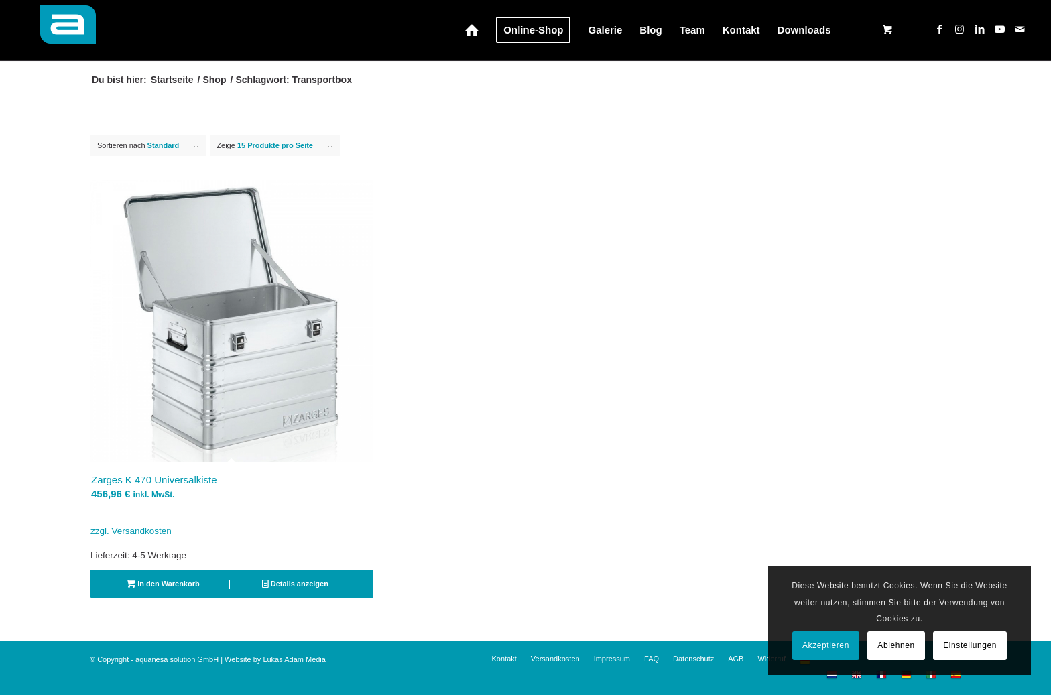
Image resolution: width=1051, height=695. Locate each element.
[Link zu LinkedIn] (980, 29)
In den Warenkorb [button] (163, 583)
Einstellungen (970, 645)
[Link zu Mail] (1020, 29)
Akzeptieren (825, 645)
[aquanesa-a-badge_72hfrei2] (61, 30)
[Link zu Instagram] (960, 29)
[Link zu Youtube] (1000, 29)
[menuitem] (471, 30)
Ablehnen (896, 645)
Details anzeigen (295, 583)
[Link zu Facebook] (940, 29)
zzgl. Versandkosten (131, 531)
